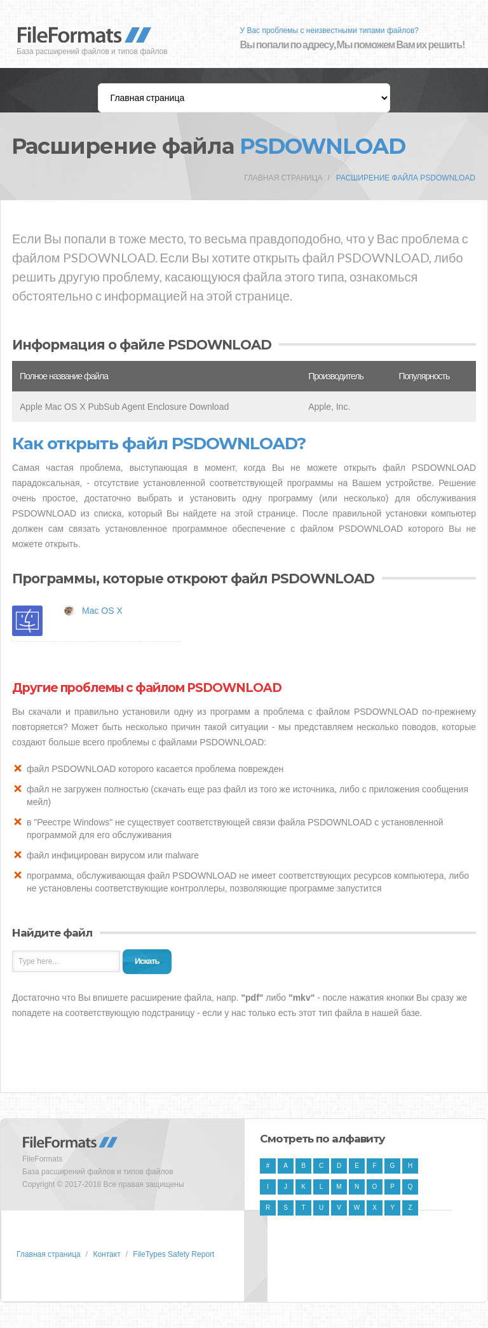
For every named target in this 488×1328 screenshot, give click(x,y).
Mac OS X (102, 611)
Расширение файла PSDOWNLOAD (405, 177)
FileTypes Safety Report (173, 1254)
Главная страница (283, 177)
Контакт (106, 1254)
